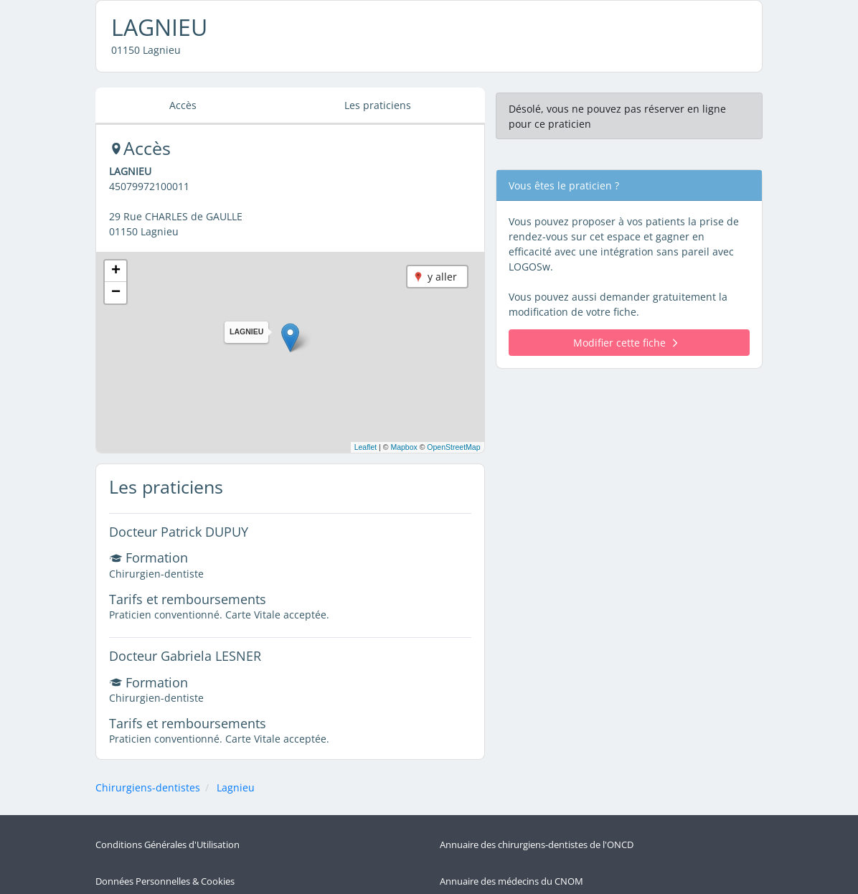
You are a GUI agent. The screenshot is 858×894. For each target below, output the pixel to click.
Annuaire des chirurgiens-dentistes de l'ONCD (536, 837)
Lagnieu (236, 787)
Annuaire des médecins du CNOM (511, 857)
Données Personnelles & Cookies (165, 857)
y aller (442, 276)
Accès (183, 105)
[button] (290, 337)
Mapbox (403, 447)
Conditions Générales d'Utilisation (167, 837)
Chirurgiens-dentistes (147, 787)
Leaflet (365, 447)
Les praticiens (377, 105)
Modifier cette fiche (625, 342)
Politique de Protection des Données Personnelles (201, 878)
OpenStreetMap (453, 447)
